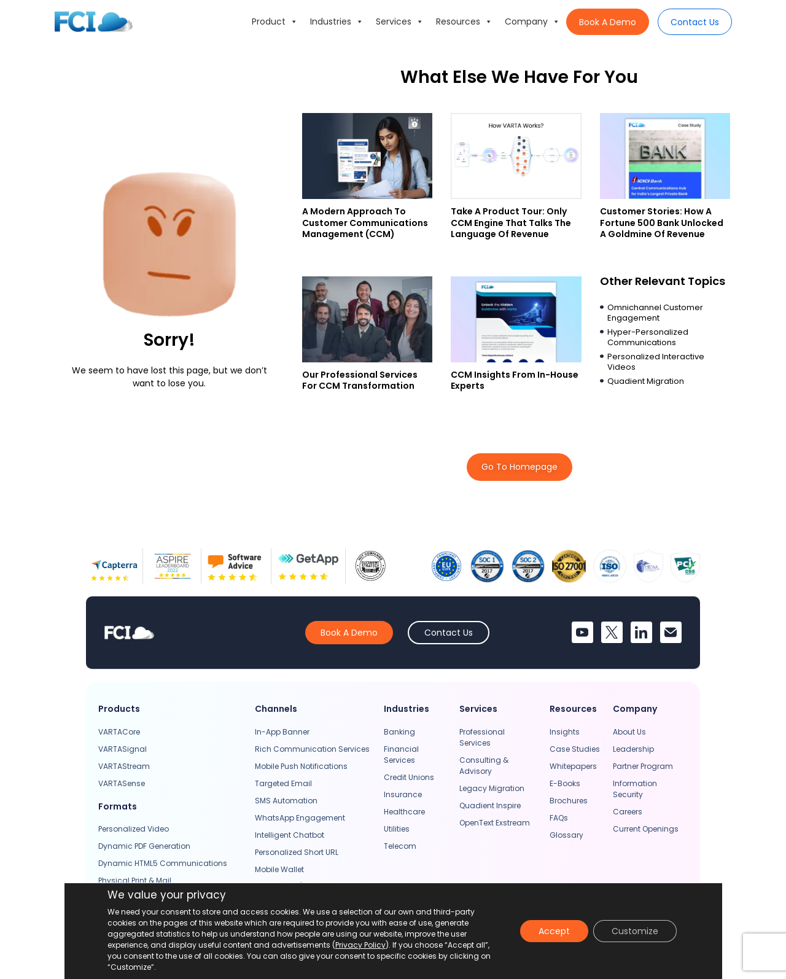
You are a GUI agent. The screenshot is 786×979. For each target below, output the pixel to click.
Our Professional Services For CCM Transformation (360, 380)
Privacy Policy (360, 945)
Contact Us (695, 22)
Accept (554, 931)
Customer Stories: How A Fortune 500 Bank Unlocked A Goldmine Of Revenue (661, 222)
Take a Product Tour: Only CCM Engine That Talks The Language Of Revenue (511, 222)
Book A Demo (607, 22)
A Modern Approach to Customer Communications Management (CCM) (365, 222)
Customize (635, 931)
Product (275, 21)
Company (532, 21)
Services (400, 21)
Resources (464, 21)
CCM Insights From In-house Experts (514, 380)
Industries (337, 21)
